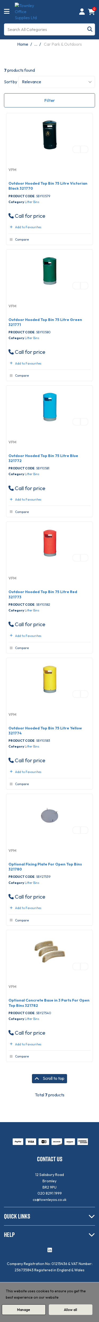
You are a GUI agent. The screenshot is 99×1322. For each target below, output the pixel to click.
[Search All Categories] (49, 29)
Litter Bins (32, 202)
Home (22, 44)
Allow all (70, 1310)
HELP (9, 1234)
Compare (18, 239)
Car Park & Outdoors (63, 44)
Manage (23, 1310)
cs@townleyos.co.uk (50, 1199)
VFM (12, 169)
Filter (49, 100)
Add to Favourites (24, 227)
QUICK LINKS (17, 1216)
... (35, 44)
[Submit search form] (89, 29)
